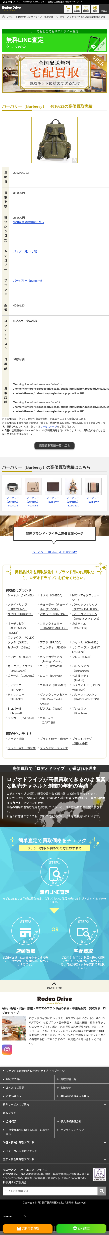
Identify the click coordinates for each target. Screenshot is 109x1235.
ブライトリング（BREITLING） (17, 607)
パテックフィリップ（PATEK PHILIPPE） (85, 607)
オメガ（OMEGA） (52, 595)
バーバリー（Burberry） (28, 280)
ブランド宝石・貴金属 (22, 748)
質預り (86, 8)
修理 (95, 8)
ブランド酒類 (16, 738)
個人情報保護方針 (71, 1139)
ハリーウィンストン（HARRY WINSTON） (86, 616)
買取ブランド (11, 1131)
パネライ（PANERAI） (54, 614)
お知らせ (66, 1105)
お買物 (77, 8)
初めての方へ (14, 1097)
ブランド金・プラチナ (54, 748)
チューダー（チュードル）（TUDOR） (54, 607)
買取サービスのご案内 (16, 1122)
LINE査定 (84, 1228)
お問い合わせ (14, 1114)
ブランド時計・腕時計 (54, 738)
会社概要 (11, 1139)
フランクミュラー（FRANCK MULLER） (54, 626)
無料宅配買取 (30, 1228)
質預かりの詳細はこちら (28, 222)
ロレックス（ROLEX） (22, 637)
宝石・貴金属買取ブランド (18, 1177)
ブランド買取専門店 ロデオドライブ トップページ (35, 1088)
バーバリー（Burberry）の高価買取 (54, 552)
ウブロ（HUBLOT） (20, 614)
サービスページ (48, 426)
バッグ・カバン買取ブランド (20, 1168)
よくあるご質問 (15, 1105)
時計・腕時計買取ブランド (18, 1160)
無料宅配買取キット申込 (75, 1114)
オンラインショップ (72, 1147)
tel (68, 8)
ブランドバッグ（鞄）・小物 (82, 741)
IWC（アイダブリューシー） (86, 597)
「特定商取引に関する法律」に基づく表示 (28, 1150)
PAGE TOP (54, 1006)
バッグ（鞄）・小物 (25, 251)
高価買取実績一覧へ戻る (54, 445)
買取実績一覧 (68, 1097)
